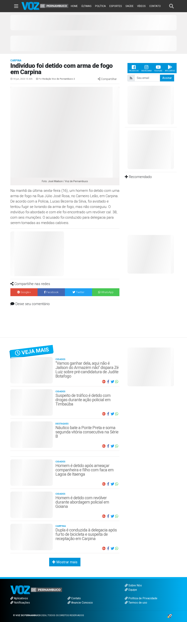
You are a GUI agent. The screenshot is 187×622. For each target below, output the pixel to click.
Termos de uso (136, 602)
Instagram (146, 68)
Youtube (158, 68)
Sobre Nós (133, 585)
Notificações (20, 602)
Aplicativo (170, 68)
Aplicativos (19, 598)
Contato (74, 598)
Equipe (131, 589)
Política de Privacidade (141, 598)
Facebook (134, 68)
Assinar (167, 78)
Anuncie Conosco (80, 602)
